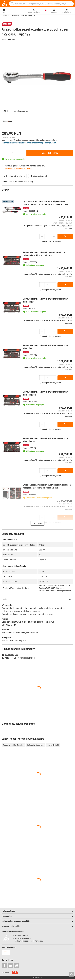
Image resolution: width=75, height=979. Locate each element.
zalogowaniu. (51, 143)
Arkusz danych (10, 654)
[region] (37, 121)
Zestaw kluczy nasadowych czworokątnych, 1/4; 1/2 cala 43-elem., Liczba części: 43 (46, 253)
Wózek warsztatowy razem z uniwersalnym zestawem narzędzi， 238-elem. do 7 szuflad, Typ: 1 (47, 486)
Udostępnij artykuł (38, 176)
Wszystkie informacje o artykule (18, 169)
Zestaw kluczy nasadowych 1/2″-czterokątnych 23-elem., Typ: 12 (45, 393)
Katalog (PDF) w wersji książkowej (18, 181)
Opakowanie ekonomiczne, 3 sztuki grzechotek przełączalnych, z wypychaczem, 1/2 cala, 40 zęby (45, 203)
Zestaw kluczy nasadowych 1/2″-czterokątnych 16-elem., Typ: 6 (45, 440)
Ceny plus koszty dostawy (47, 140)
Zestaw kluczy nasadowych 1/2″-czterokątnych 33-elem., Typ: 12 (45, 347)
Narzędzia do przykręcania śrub (13, 15)
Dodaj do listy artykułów (14, 176)
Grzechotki (31, 15)
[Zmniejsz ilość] (5, 153)
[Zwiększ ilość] (21, 153)
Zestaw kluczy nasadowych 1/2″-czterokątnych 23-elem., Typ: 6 (45, 300)
